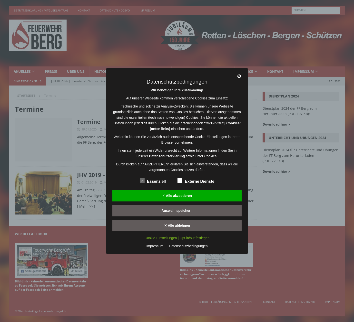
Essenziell (153, 180)
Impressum (154, 246)
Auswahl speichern (177, 211)
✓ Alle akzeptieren (177, 196)
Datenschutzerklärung (167, 156)
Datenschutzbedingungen (188, 246)
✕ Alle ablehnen (177, 225)
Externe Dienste (195, 180)
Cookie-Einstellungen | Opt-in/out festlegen (177, 238)
